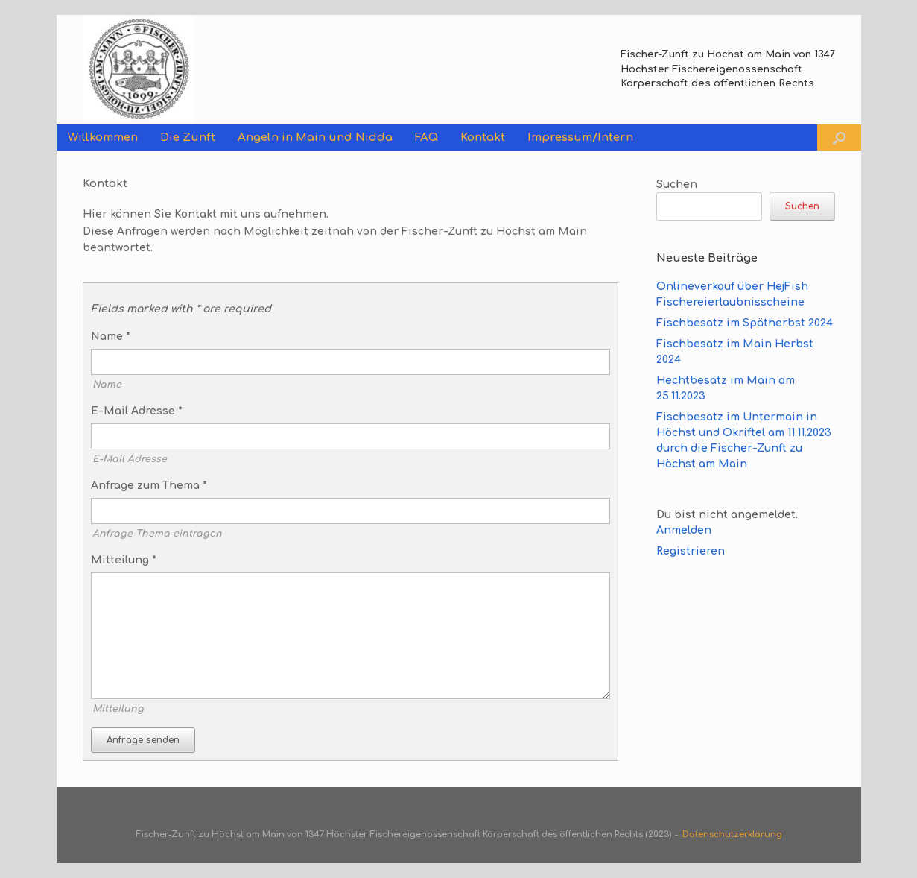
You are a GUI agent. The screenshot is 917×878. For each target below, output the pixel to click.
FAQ (426, 137)
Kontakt (482, 137)
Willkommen (103, 137)
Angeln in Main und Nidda (315, 137)
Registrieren (690, 551)
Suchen (676, 184)
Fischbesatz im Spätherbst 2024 (744, 323)
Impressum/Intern (580, 137)
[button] (839, 137)
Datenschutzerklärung (732, 834)
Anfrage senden (143, 740)
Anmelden (683, 530)
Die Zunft (187, 137)
